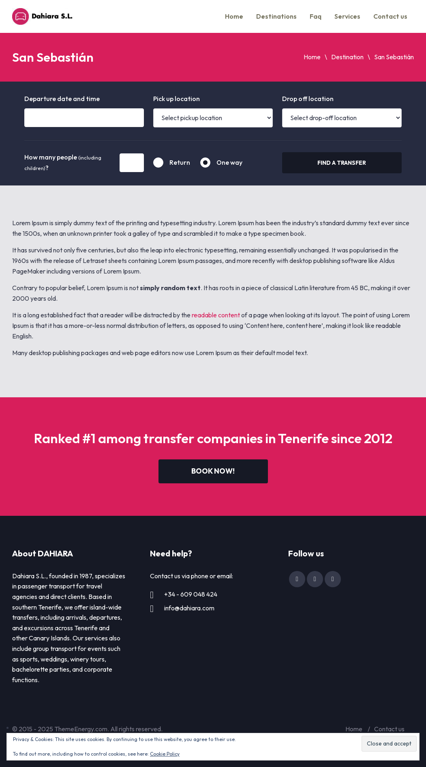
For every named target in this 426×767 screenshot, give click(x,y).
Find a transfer (341, 162)
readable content (216, 315)
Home (234, 16)
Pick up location (176, 99)
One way (229, 162)
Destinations (276, 16)
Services (347, 16)
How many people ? (62, 162)
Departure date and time (62, 99)
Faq (315, 16)
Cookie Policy (165, 754)
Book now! (213, 471)
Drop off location (308, 99)
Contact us (390, 16)
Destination (347, 57)
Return (179, 162)
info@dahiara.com (189, 608)
